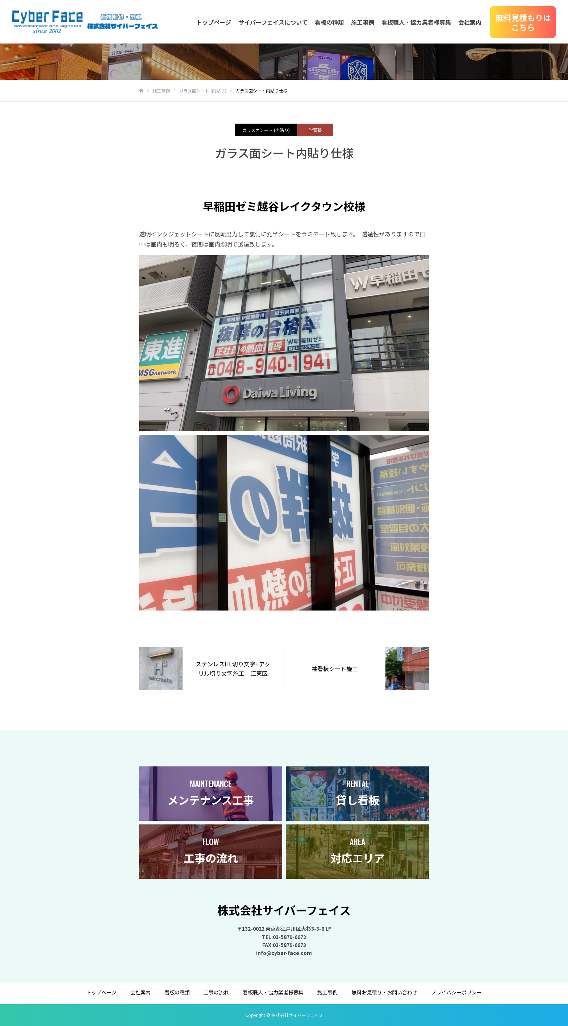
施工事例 (362, 22)
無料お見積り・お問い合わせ (384, 992)
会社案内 (469, 22)
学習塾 (315, 130)
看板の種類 (329, 22)
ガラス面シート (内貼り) (266, 130)
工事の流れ (216, 992)
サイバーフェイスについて (273, 22)
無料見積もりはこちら (523, 22)
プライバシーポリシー (456, 992)
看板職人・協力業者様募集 (416, 22)
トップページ (213, 22)
